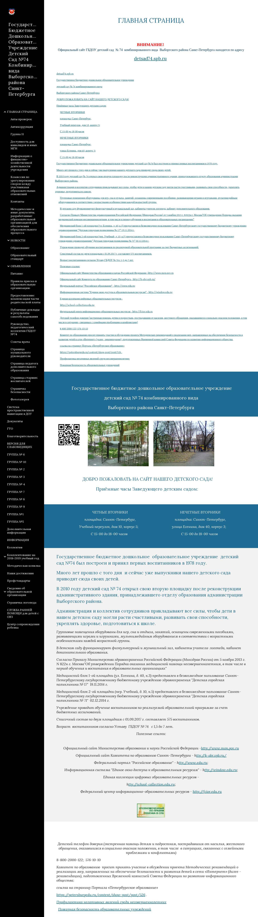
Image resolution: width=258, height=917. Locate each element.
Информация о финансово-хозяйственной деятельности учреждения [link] (21, 162)
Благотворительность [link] (22, 436)
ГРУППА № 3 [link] (16, 477)
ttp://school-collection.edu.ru (152, 784)
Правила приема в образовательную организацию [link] (24, 284)
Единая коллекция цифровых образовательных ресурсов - (91, 298)
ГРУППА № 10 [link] (16, 462)
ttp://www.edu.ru (193, 762)
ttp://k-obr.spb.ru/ (211, 755)
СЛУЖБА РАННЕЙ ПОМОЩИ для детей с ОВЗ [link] (23, 613)
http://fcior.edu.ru (207, 791)
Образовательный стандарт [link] (23, 256)
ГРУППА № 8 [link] (16, 499)
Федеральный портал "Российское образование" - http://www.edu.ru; (97, 285)
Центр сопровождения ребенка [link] (23, 625)
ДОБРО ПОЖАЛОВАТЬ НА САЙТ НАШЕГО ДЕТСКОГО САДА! (92, 99)
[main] (151, 20)
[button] (254, 5)
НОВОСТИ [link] (18, 240)
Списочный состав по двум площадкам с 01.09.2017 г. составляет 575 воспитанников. (106, 253)
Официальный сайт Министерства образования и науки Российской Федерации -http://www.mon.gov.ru (117, 273)
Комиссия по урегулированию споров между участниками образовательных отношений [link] (23, 185)
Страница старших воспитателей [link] (24, 379)
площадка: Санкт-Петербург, (76, 118)
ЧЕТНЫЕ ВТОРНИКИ (72, 112)
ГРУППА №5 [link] (15, 521)
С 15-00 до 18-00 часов (72, 131)
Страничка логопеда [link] (21, 602)
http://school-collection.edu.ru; (77, 305)
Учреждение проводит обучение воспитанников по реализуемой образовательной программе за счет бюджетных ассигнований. (129, 247)
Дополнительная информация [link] (19, 530)
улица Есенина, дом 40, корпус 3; (78, 150)
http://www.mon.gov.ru (220, 748)
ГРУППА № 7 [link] (16, 492)
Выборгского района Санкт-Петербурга (77, 92)
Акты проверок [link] (21, 119)
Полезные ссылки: (70, 266)
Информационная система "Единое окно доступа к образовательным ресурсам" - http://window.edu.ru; (116, 292)
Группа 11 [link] (17, 134)
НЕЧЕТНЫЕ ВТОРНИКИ (74, 137)
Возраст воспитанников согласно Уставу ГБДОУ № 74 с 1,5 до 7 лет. (96, 260)
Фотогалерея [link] (20, 399)
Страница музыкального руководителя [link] (21, 352)
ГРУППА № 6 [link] (16, 454)
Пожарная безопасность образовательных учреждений (89, 365)
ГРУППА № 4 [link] (16, 484)
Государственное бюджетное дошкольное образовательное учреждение (95, 80)
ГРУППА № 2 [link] (16, 469)
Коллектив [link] (14, 547)
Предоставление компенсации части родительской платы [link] (25, 299)
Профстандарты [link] (18, 580)
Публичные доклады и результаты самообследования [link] (25, 313)
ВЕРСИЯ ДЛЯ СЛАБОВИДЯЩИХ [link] (19, 445)
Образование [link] (20, 248)
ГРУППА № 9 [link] (16, 506)
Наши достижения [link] (20, 573)
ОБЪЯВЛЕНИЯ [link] (21, 266)
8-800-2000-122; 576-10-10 (74, 328)
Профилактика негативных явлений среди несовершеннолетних (95, 358)
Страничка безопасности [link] (20, 390)
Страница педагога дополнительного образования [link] (24, 367)
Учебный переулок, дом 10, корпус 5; (80, 125)
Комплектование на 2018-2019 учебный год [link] (23, 556)
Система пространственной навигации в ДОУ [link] (20, 410)
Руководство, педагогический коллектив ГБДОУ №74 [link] (23, 329)
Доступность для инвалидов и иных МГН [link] (24, 145)
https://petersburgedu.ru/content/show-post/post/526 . (91, 352)
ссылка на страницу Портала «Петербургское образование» (92, 345)
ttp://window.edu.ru (221, 770)
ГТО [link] (10, 428)
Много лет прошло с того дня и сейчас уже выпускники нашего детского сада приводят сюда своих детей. (113, 170)
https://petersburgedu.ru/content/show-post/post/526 (100, 895)
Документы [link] (15, 421)
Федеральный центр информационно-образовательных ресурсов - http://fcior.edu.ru (106, 311)
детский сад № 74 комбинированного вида (79, 86)
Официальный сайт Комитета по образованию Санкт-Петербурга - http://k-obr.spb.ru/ (107, 279)
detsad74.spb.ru (150, 58)
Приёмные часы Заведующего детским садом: (81, 105)
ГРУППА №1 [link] (15, 514)
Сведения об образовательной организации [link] (19, 591)
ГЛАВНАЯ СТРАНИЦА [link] (22, 111)
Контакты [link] (17, 201)
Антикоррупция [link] (22, 126)
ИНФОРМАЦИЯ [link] (18, 540)
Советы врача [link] (20, 341)
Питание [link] (17, 273)
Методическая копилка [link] (23, 565)
